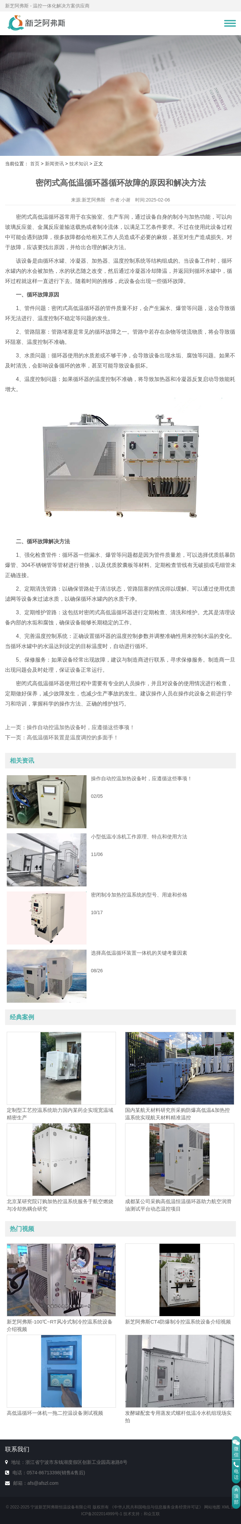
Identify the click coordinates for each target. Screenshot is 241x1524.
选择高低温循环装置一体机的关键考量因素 (139, 953)
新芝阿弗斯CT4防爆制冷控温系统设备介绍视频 (178, 1322)
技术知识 (78, 163)
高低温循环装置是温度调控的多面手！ (73, 737)
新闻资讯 (54, 163)
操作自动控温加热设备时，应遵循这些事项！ (81, 727)
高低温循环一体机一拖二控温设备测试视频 (55, 1413)
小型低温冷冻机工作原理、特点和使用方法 (139, 836)
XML (226, 1507)
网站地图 (212, 1507)
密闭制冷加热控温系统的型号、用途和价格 (139, 895)
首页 (35, 163)
